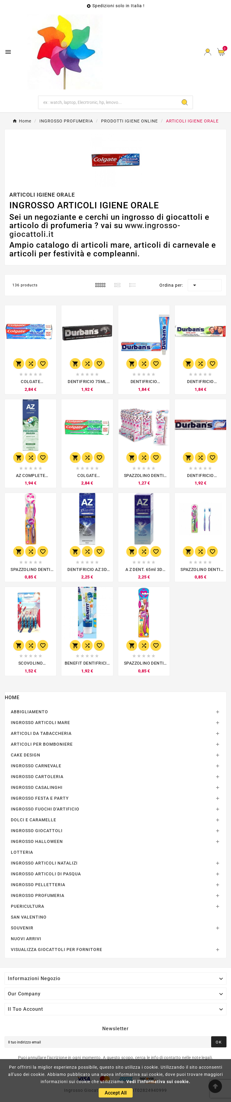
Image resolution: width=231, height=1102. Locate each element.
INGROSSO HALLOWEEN (37, 841)
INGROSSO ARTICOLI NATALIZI (44, 863)
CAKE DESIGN (25, 755)
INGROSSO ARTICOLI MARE (40, 722)
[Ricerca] (107, 102)
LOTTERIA (22, 852)
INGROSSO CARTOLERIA (37, 776)
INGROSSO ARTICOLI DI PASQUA (46, 873)
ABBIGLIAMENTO (29, 711)
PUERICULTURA (27, 906)
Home (12, 697)
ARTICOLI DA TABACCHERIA (41, 733)
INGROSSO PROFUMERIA (37, 895)
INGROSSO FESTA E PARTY (40, 798)
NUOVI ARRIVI (26, 938)
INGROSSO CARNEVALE (36, 765)
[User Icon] (207, 52)
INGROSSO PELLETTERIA (38, 884)
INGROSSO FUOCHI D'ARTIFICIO (45, 809)
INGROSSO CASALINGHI (37, 787)
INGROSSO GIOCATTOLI (37, 830)
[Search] (185, 102)
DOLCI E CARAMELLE (33, 819)
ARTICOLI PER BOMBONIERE (42, 744)
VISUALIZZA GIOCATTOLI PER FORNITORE (56, 949)
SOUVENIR (22, 927)
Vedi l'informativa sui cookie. (158, 1081)
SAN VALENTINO (29, 917)
